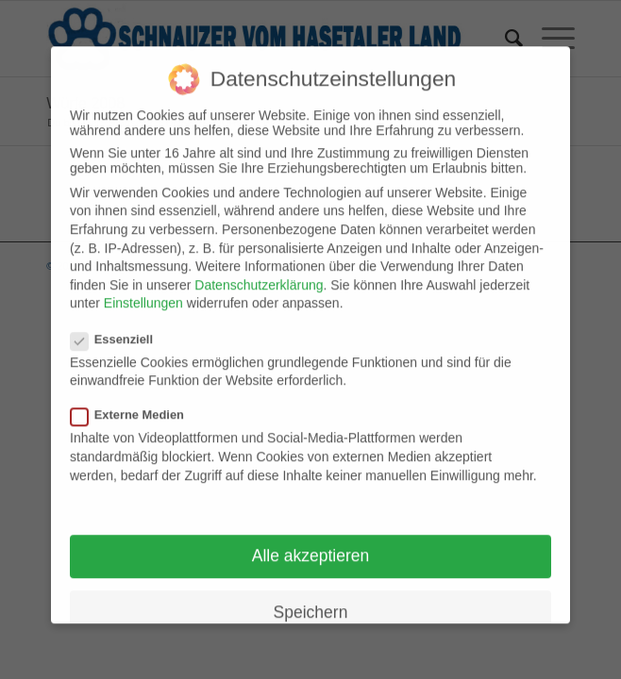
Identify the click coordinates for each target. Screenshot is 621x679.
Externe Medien (135, 403)
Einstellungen (143, 291)
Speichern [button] (311, 599)
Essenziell (119, 327)
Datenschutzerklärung (258, 272)
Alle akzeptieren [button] (311, 544)
